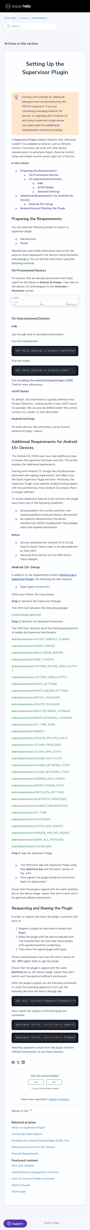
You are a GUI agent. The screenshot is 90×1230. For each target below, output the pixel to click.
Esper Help (10, 18)
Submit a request (59, 1099)
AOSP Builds (46, 187)
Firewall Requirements (25, 1153)
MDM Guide (19, 1191)
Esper (22, 932)
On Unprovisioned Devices (45, 179)
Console (24, 18)
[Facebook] (13, 1062)
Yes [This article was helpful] (36, 1082)
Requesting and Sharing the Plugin (42, 208)
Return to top (22, 1110)
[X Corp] (18, 1062)
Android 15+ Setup (41, 204)
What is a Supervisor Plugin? (29, 1127)
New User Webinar (23, 1165)
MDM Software (21, 1185)
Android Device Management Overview (35, 1172)
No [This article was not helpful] (54, 1082)
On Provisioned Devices (43, 175)
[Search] (30, 26)
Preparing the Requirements (38, 171)
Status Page (51, 1223)
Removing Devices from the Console (33, 1147)
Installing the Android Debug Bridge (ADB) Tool (40, 1140)
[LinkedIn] (23, 1062)
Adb (40, 183)
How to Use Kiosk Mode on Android (33, 1178)
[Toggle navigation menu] (79, 6)
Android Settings (49, 191)
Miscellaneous (39, 18)
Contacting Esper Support (27, 1134)
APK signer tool (26, 961)
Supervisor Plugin (25, 139)
